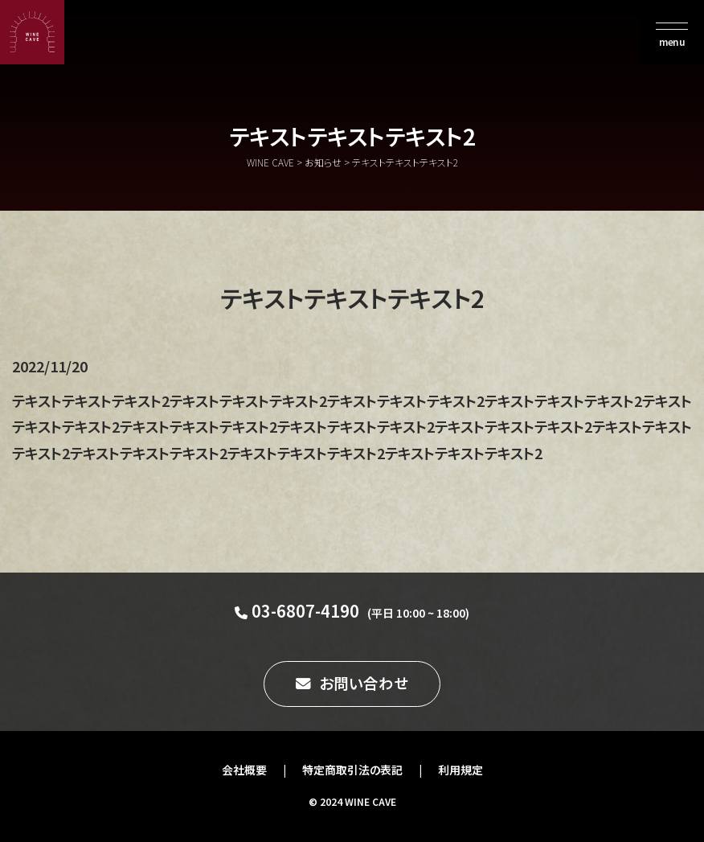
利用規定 (460, 770)
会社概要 (244, 770)
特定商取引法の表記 (352, 770)
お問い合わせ (363, 682)
